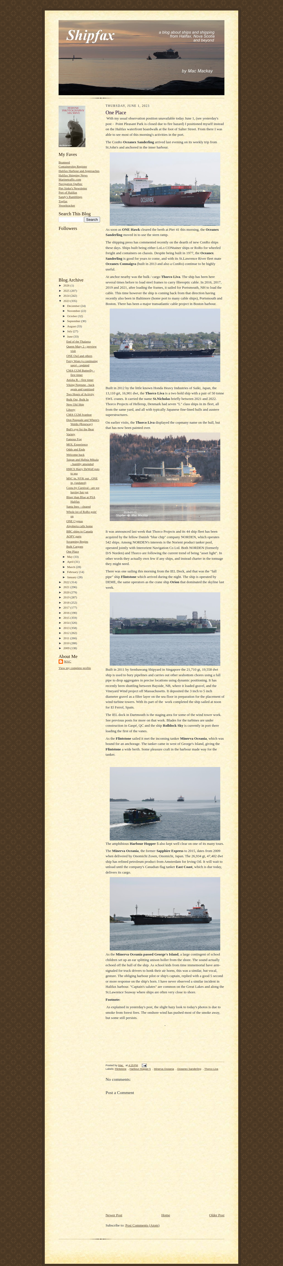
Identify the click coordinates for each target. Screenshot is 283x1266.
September (74, 321)
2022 (66, 582)
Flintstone (121, 1068)
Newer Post (114, 1215)
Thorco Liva (211, 1068)
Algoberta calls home (79, 526)
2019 (66, 597)
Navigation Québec (71, 183)
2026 (66, 285)
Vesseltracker (67, 205)
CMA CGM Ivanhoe (79, 414)
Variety (70, 434)
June (70, 336)
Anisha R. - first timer (79, 379)
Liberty (70, 409)
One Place (72, 551)
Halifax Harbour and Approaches (79, 170)
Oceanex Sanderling (189, 1068)
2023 (66, 300)
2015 (66, 617)
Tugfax (63, 201)
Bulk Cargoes (74, 546)
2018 (66, 602)
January (72, 577)
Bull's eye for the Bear (80, 429)
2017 (66, 607)
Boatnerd (64, 162)
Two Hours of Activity (80, 394)
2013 (66, 628)
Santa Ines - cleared (78, 506)
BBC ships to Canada (79, 531)
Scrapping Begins (77, 541)
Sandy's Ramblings (70, 196)
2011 (66, 638)
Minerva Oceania (164, 1068)
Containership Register (73, 166)
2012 (66, 633)
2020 (66, 592)
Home (165, 1215)
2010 (66, 643)
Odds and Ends (75, 449)
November (74, 310)
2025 (66, 290)
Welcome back (75, 454)
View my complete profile (75, 668)
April (70, 561)
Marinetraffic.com (70, 179)
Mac (67, 661)
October (72, 316)
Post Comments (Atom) (142, 1225)
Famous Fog (74, 439)
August (72, 326)
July (70, 331)
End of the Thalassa (78, 341)
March (71, 567)
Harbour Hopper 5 (140, 1068)
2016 (66, 612)
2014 (66, 622)
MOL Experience (77, 444)
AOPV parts (74, 536)
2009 (66, 648)
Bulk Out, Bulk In (77, 399)
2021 (66, 587)
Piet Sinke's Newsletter (73, 188)
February (73, 572)
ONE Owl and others (79, 355)
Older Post (216, 1215)
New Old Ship (75, 404)
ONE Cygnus (74, 521)
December (74, 305)
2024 (66, 295)
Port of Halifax (68, 192)
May (70, 556)
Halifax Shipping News (73, 175)
